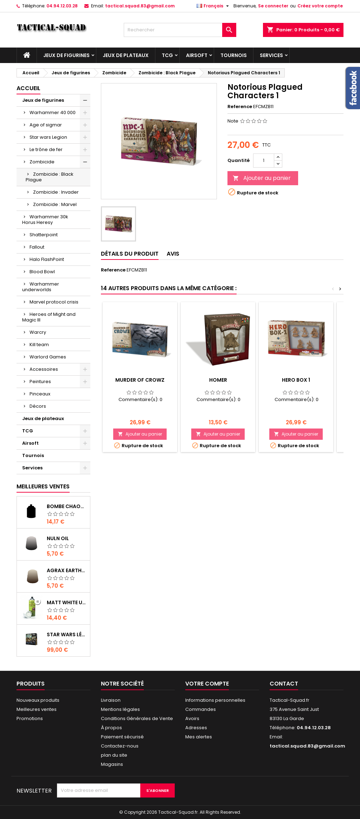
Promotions (30, 718)
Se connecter (273, 6)
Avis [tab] (173, 254)
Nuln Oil (58, 538)
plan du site (114, 755)
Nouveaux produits (38, 700)
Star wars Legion (48, 137)
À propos (111, 727)
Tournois (233, 55)
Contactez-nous (120, 746)
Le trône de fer (46, 149)
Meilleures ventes (37, 709)
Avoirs (192, 718)
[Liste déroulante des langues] (214, 6)
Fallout (37, 247)
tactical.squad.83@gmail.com (140, 6)
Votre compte (207, 684)
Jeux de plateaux (126, 55)
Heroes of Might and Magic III (49, 317)
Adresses (196, 727)
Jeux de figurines (66, 55)
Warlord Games (48, 357)
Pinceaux (40, 393)
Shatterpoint (44, 234)
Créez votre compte (320, 6)
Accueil (28, 88)
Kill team (39, 344)
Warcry (38, 332)
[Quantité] (263, 161)
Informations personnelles (215, 700)
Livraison (111, 700)
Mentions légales (120, 709)
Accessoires (44, 369)
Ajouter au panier (262, 178)
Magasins (112, 764)
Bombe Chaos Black (67, 506)
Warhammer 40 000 (53, 112)
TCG (167, 55)
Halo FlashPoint (47, 259)
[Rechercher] (180, 30)
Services (271, 55)
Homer (218, 379)
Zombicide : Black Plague (49, 177)
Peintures (40, 381)
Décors (38, 406)
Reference (239, 107)
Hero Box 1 (296, 379)
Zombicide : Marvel (55, 204)
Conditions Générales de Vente (137, 718)
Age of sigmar (46, 124)
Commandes (200, 709)
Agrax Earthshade (67, 570)
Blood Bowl (42, 271)
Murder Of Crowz (140, 379)
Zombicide (42, 161)
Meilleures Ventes (43, 486)
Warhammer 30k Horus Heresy (45, 219)
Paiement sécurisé (122, 736)
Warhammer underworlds (40, 287)
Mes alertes (198, 736)
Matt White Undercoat (67, 602)
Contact (284, 684)
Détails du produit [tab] (130, 254)
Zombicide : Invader (56, 192)
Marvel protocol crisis (54, 302)
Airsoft (196, 55)
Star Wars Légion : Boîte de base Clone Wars (67, 634)
